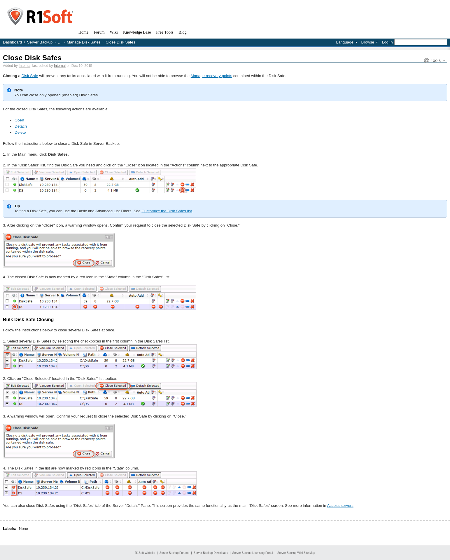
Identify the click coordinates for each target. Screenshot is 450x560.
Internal (24, 66)
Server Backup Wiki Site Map (296, 552)
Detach (21, 126)
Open (19, 120)
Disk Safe (30, 76)
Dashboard (12, 42)
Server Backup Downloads (211, 552)
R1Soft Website (145, 552)
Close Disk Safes (32, 58)
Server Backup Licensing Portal (252, 552)
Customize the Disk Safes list (166, 211)
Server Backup (39, 42)
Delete (20, 132)
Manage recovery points (211, 76)
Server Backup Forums (174, 552)
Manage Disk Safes (84, 42)
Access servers (340, 505)
